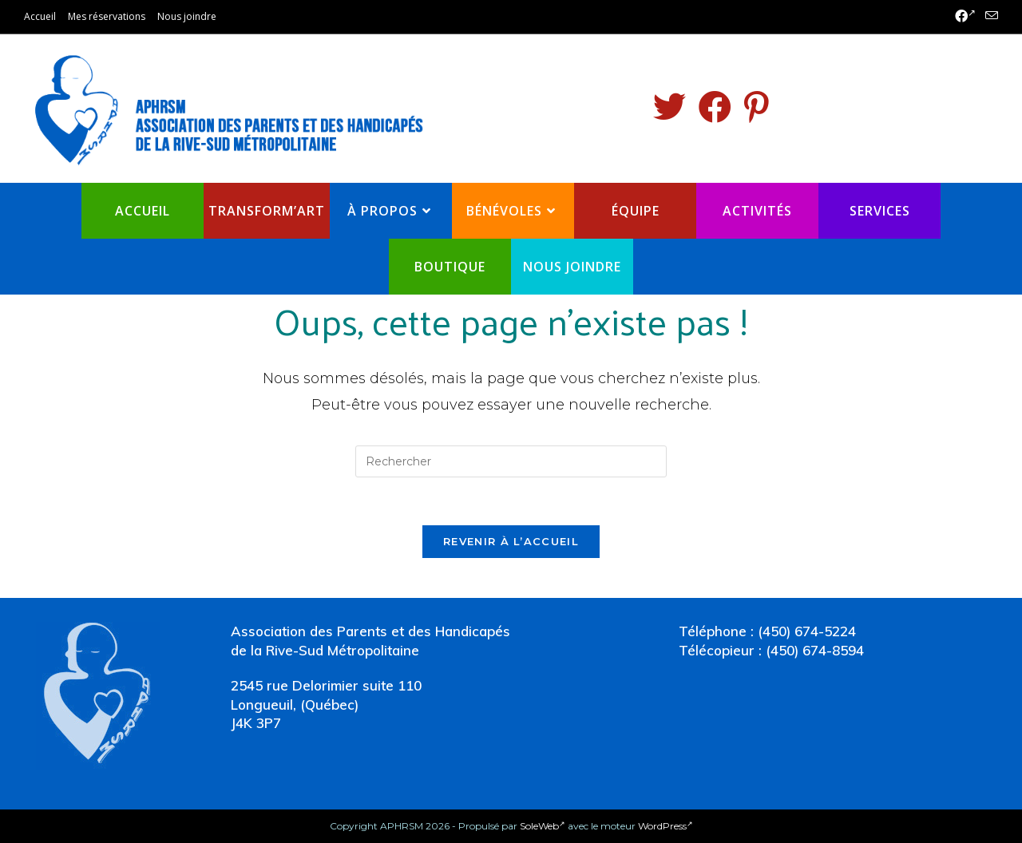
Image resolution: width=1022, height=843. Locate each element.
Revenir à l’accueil (511, 541)
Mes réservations (106, 16)
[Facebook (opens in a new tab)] (965, 17)
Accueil (40, 16)
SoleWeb (542, 826)
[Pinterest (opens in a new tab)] (756, 107)
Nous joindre (186, 16)
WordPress (665, 826)
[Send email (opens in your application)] (989, 17)
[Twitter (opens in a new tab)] (669, 107)
